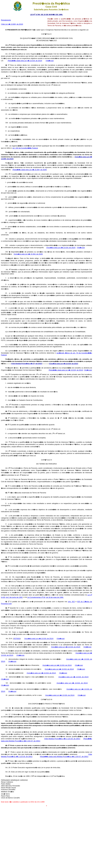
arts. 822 (71, 602)
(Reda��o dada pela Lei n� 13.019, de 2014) (25, 61)
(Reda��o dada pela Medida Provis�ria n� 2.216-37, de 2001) (64, 756)
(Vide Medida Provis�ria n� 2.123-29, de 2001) (62, 739)
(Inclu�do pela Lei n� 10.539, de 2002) (63, 364)
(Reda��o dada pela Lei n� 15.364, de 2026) (29, 170)
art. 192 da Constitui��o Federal (25, 148)
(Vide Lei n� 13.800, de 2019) (12, 24)
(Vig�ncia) (50, 61)
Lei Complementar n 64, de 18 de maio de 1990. (45, 597)
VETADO (17, 638)
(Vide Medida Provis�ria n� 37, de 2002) (26, 364)
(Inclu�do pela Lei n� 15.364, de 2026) (28, 254)
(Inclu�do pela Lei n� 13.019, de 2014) (61, 247)
